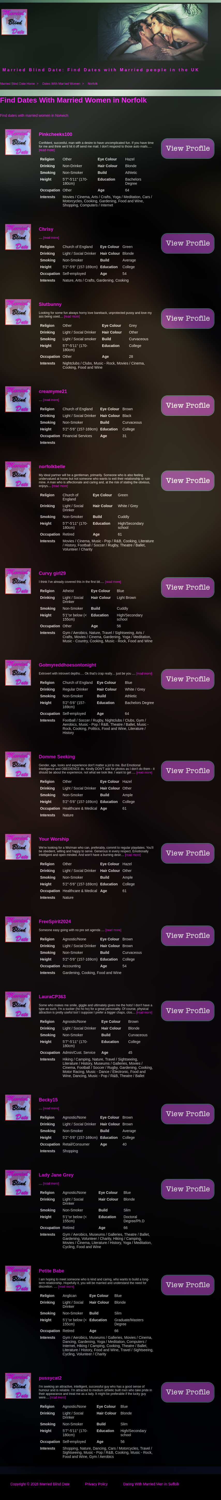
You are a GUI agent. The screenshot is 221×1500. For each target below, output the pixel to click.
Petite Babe (51, 1270)
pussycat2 (50, 1378)
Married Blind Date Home (17, 84)
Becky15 (48, 1099)
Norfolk (93, 84)
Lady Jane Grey (56, 1175)
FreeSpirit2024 (55, 921)
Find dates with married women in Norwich (34, 115)
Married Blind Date (55, 1484)
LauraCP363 (52, 996)
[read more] (47, 150)
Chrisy (46, 229)
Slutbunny (50, 304)
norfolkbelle (52, 466)
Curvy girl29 (52, 573)
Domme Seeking (57, 756)
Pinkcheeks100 (55, 134)
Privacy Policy (96, 1484)
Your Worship (54, 839)
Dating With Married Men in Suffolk (151, 1484)
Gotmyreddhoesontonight (67, 665)
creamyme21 (53, 391)
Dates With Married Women (61, 84)
